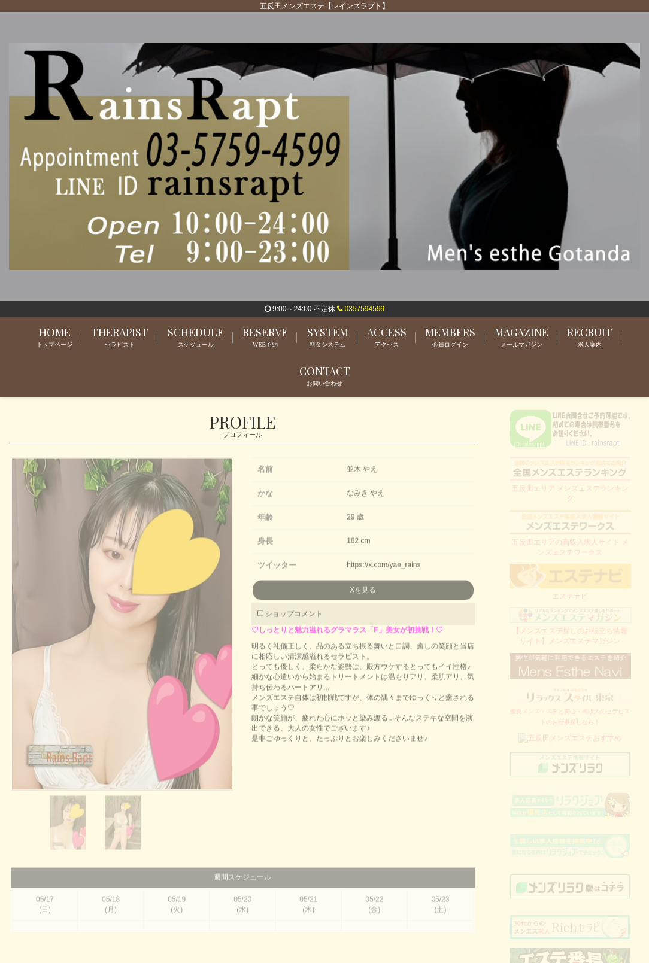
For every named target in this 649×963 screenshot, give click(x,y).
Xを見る (363, 595)
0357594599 (360, 309)
